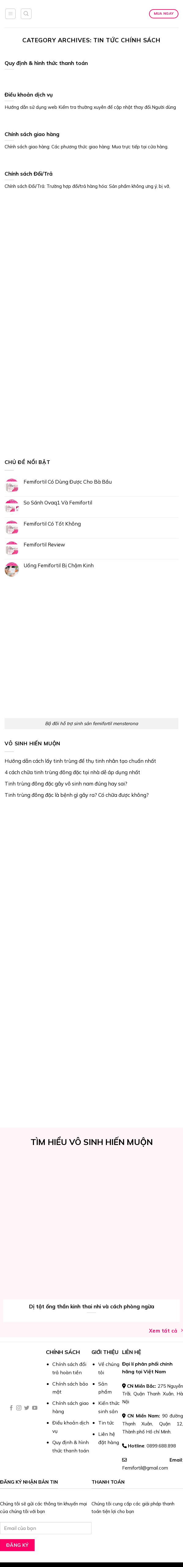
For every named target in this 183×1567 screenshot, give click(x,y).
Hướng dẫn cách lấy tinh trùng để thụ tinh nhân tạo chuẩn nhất (80, 761)
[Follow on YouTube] (34, 1408)
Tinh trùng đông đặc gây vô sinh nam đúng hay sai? (66, 783)
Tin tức (106, 1423)
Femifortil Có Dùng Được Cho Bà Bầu (68, 482)
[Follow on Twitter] (26, 1408)
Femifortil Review (44, 544)
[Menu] (10, 14)
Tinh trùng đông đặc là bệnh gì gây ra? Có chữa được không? (77, 795)
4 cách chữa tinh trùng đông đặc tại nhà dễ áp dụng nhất (72, 772)
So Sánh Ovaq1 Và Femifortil (58, 503)
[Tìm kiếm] (26, 14)
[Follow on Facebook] (11, 1408)
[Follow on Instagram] (18, 1408)
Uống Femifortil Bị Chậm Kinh (59, 565)
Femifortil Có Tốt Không (52, 523)
